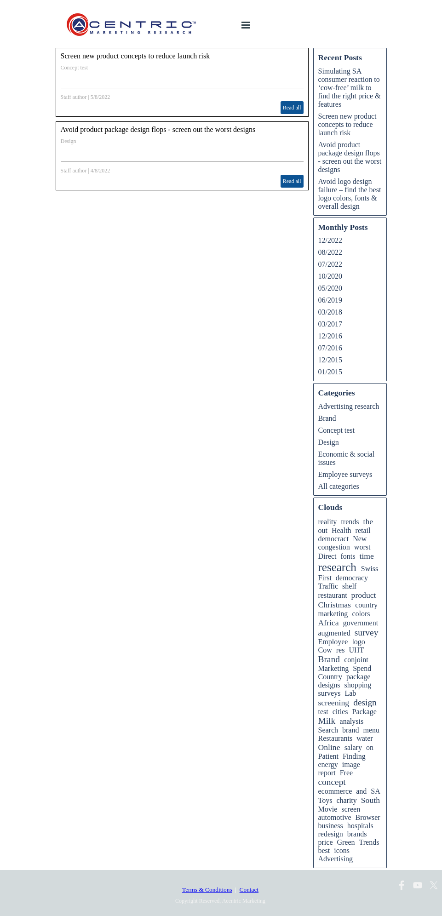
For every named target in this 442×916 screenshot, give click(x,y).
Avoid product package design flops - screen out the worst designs (158, 129)
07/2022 (330, 264)
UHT (356, 650)
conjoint (356, 660)
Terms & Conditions (207, 889)
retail (363, 530)
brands (357, 834)
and (361, 791)
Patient (328, 756)
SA (375, 791)
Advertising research (348, 406)
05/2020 (330, 288)
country (366, 605)
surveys (329, 693)
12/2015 (330, 360)
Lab (350, 693)
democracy (352, 578)
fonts (347, 556)
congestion (334, 547)
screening (334, 702)
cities (340, 712)
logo (358, 642)
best (324, 850)
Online (329, 747)
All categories (338, 486)
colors (361, 614)
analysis (352, 721)
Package (364, 712)
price (325, 842)
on (369, 747)
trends (350, 522)
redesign (330, 834)
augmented (334, 633)
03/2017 (330, 324)
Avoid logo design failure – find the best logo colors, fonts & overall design (349, 193)
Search (328, 730)
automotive (334, 817)
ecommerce (335, 791)
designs (329, 685)
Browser (367, 817)
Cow (325, 650)
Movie (328, 809)
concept (332, 782)
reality (327, 522)
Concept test (74, 67)
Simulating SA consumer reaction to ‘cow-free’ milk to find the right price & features (349, 87)
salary (353, 747)
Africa (328, 622)
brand (350, 730)
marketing (333, 614)
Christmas (334, 604)
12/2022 (330, 240)
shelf (349, 586)
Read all (292, 107)
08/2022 (330, 252)
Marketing (333, 668)
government (360, 623)
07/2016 (330, 348)
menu (371, 730)
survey (367, 632)
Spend (362, 668)
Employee (333, 642)
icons (342, 850)
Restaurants (335, 738)
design (365, 702)
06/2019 (330, 300)
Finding (354, 756)
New (360, 539)
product (363, 595)
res (340, 650)
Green (346, 842)
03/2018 (330, 312)
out (322, 530)
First (325, 578)
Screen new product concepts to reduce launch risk (135, 56)
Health (341, 530)
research (337, 567)
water (364, 738)
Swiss (369, 568)
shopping (358, 685)
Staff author (74, 97)
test (323, 712)
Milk (327, 721)
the (368, 521)
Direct (327, 556)
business (330, 826)
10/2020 (330, 276)
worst (362, 547)
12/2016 (330, 336)
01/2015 (330, 372)
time (366, 556)
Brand (327, 418)
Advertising (335, 859)
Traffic (328, 586)
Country (330, 677)
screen (350, 809)
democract (333, 539)
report (327, 773)
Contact (249, 889)
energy (328, 764)
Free (346, 773)
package (358, 677)
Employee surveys (345, 474)
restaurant (332, 595)
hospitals (360, 826)
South (370, 800)
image (351, 764)
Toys (325, 800)
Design (68, 141)
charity (346, 800)
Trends (369, 842)
